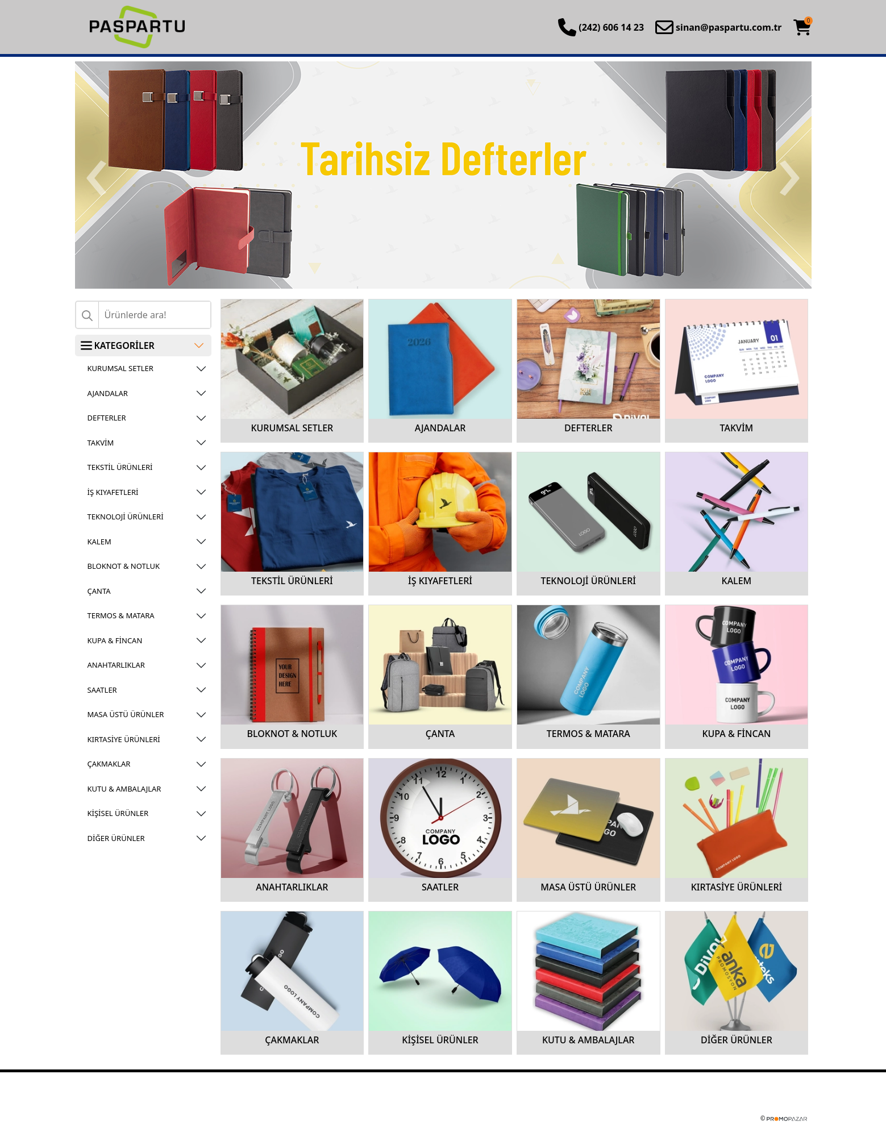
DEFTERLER (107, 418)
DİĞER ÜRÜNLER (116, 838)
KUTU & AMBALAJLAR (124, 789)
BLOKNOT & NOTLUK (124, 566)
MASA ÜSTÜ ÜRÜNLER (126, 714)
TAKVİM (101, 443)
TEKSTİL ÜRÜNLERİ (120, 467)
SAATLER (102, 690)
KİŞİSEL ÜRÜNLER (118, 813)
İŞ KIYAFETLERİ (113, 492)
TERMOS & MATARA (121, 615)
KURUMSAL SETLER (120, 368)
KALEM (99, 541)
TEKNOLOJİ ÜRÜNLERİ (126, 516)
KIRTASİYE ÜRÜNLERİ (124, 739)
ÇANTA (99, 591)
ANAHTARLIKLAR (116, 665)
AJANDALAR (108, 393)
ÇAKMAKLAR (109, 764)
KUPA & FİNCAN (115, 640)
